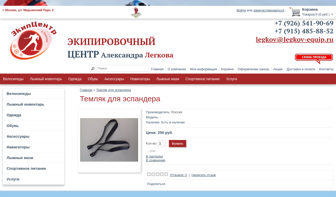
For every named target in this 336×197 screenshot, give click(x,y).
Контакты (326, 69)
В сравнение (155, 160)
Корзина (227, 69)
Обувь (93, 79)
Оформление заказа (253, 69)
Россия (176, 112)
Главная (157, 69)
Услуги (231, 79)
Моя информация (203, 69)
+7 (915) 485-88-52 (304, 30)
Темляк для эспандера (113, 90)
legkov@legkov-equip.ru (294, 39)
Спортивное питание (202, 79)
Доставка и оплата (301, 69)
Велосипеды (13, 79)
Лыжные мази (167, 79)
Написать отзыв (204, 175)
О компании (177, 69)
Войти (241, 10)
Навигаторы (140, 79)
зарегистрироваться (268, 10)
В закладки (154, 156)
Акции (277, 69)
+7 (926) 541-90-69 (304, 23)
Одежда (74, 79)
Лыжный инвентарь (46, 79)
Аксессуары (114, 79)
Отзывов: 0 (178, 175)
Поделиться (156, 184)
